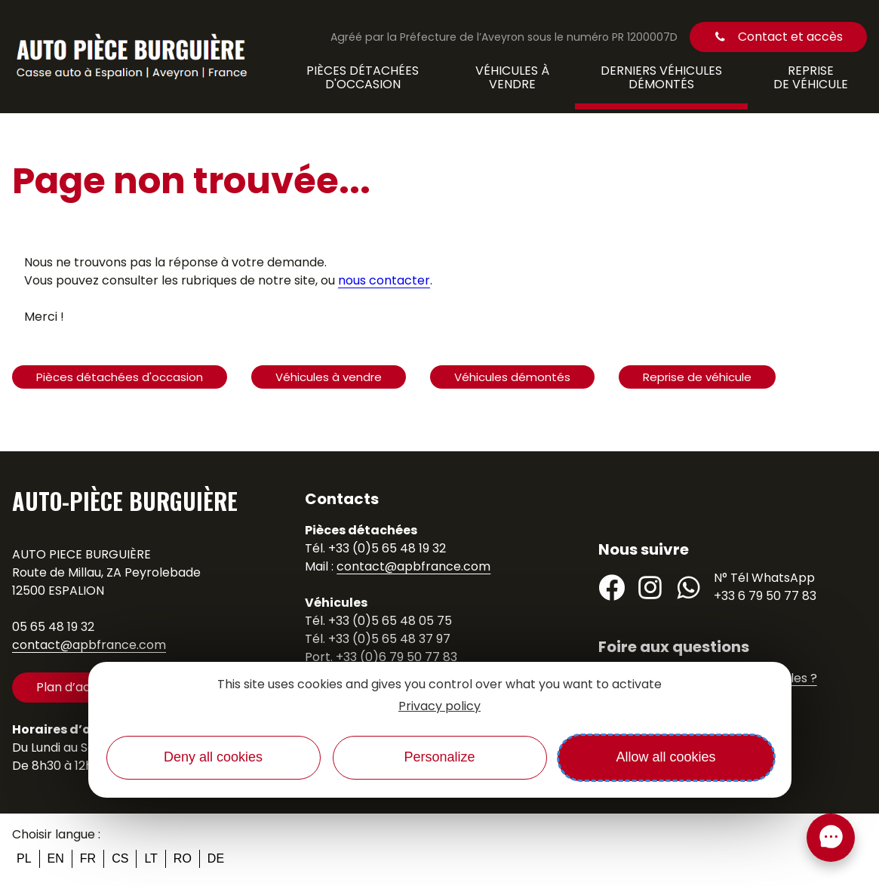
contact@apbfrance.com (89, 645)
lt (150, 858)
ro (183, 858)
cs (120, 858)
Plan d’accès (74, 687)
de (215, 858)
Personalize (439, 756)
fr (88, 858)
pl (24, 858)
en (56, 858)
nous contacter (384, 280)
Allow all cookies (665, 756)
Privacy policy (439, 706)
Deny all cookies (213, 756)
